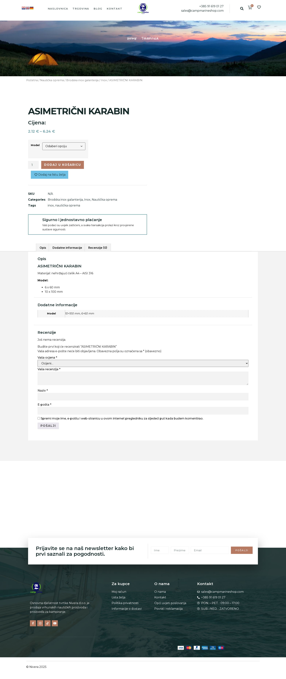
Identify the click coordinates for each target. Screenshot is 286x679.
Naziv (43, 390)
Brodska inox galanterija (82, 80)
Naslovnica (58, 8)
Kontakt (114, 8)
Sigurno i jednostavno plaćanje (72, 220)
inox (51, 205)
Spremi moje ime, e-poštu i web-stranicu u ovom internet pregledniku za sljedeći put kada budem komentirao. (122, 418)
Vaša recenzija (49, 369)
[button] (242, 8)
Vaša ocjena (47, 357)
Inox (104, 80)
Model (35, 145)
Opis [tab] (43, 247)
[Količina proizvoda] (33, 165)
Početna (32, 80)
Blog (98, 8)
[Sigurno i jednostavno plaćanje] (35, 221)
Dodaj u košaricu (62, 165)
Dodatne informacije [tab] (67, 247)
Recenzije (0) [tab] (97, 247)
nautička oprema (67, 205)
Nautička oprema (52, 80)
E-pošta (44, 404)
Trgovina (81, 8)
